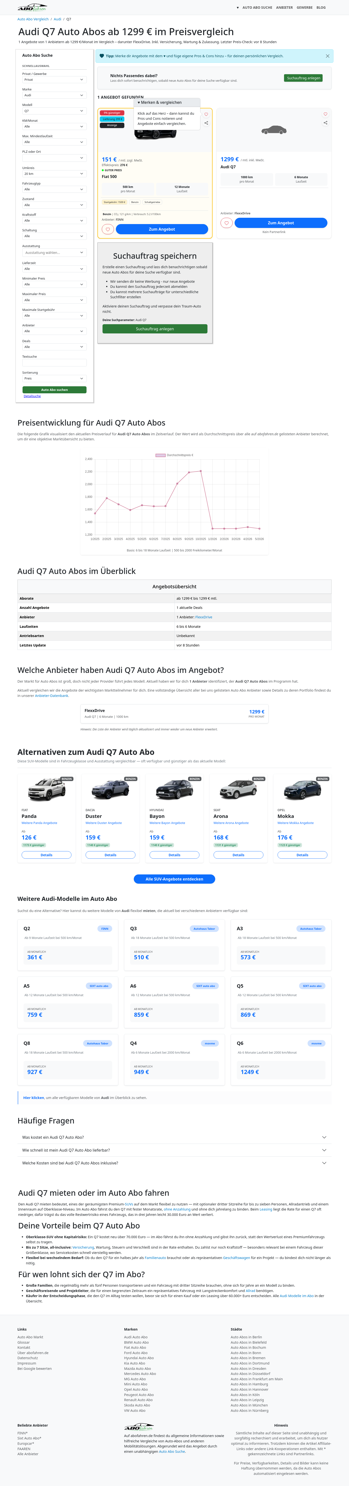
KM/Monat (30, 120)
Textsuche (29, 356)
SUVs (129, 1204)
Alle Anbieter (28, 1454)
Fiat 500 (109, 176)
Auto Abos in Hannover (250, 1389)
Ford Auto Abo (136, 1352)
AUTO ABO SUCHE (257, 7)
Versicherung (83, 1247)
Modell (27, 105)
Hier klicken (33, 1097)
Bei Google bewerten (34, 1368)
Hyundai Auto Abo (139, 1358)
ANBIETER (284, 7)
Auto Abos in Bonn (246, 1352)
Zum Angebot (162, 229)
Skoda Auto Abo (137, 1405)
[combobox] (55, 158)
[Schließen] (327, 56)
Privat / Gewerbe (34, 74)
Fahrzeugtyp (31, 183)
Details (46, 855)
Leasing (266, 1209)
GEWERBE (305, 7)
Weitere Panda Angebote (39, 823)
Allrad (250, 1290)
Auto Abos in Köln (245, 1394)
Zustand (28, 199)
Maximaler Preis (34, 294)
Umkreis (28, 168)
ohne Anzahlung (177, 1209)
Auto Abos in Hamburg (249, 1384)
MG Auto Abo (135, 1379)
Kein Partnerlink (274, 232)
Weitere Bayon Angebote (167, 823)
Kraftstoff (29, 214)
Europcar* (25, 1443)
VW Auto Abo (134, 1410)
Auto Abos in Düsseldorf (250, 1373)
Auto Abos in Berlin (246, 1337)
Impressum (26, 1363)
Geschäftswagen (236, 1257)
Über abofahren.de (32, 1352)
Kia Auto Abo (134, 1363)
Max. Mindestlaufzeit (37, 136)
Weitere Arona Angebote (231, 823)
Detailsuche (32, 396)
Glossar (23, 1342)
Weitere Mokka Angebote (296, 823)
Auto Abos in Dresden (248, 1368)
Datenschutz (27, 1358)
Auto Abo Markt (30, 1337)
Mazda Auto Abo (137, 1368)
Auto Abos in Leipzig (247, 1399)
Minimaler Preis (33, 278)
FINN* (22, 1433)
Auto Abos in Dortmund (250, 1363)
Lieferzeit (29, 263)
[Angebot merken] (206, 114)
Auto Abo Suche (172, 1451)
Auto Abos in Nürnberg (250, 1410)
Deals (26, 341)
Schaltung (29, 230)
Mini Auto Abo (135, 1384)
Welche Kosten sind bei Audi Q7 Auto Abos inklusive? (70, 1163)
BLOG (321, 7)
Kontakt (23, 1347)
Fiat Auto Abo (135, 1347)
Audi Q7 (228, 167)
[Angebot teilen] (206, 122)
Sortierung (30, 372)
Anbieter (28, 325)
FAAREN (23, 1448)
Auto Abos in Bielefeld (249, 1342)
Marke (27, 89)
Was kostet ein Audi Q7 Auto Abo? (53, 1137)
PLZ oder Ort (31, 151)
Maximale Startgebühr (38, 309)
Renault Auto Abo (138, 1399)
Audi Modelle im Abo (297, 1295)
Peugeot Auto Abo (139, 1394)
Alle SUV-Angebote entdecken (174, 879)
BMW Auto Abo (136, 1342)
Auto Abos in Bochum (248, 1347)
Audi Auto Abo (136, 1337)
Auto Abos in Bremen (248, 1358)
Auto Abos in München (249, 1405)
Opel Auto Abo (136, 1389)
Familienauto (155, 1257)
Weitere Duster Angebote (104, 823)
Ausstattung (31, 246)
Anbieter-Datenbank (51, 695)
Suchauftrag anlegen (155, 328)
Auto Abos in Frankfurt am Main (257, 1379)
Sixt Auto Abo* (29, 1438)
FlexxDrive (203, 617)
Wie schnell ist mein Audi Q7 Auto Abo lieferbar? (66, 1150)
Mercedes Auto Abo (140, 1373)
